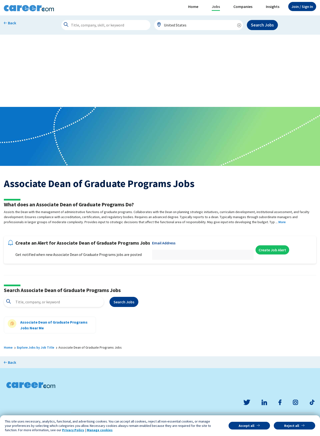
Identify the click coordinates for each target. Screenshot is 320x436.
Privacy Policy (73, 430)
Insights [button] (272, 6)
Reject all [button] (291, 425)
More (282, 222)
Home (193, 6)
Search (124, 302)
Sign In (302, 6)
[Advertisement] (160, 70)
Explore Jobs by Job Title (35, 347)
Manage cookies (100, 430)
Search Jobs (262, 25)
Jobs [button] (216, 6)
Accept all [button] (246, 425)
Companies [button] (242, 6)
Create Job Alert (272, 249)
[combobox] (198, 25)
